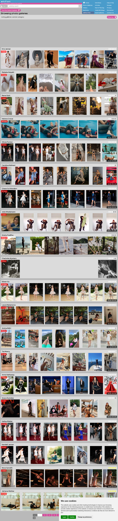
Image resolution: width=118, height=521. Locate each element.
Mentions (86, 10)
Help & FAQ (110, 3)
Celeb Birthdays (100, 10)
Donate (109, 5)
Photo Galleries (87, 5)
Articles (97, 5)
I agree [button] (64, 517)
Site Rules (98, 3)
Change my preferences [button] (85, 517)
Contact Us (110, 13)
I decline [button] (72, 517)
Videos (85, 8)
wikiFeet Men (87, 13)
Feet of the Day (99, 8)
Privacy (109, 8)
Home (87, 3)
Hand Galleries (99, 13)
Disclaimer (110, 10)
